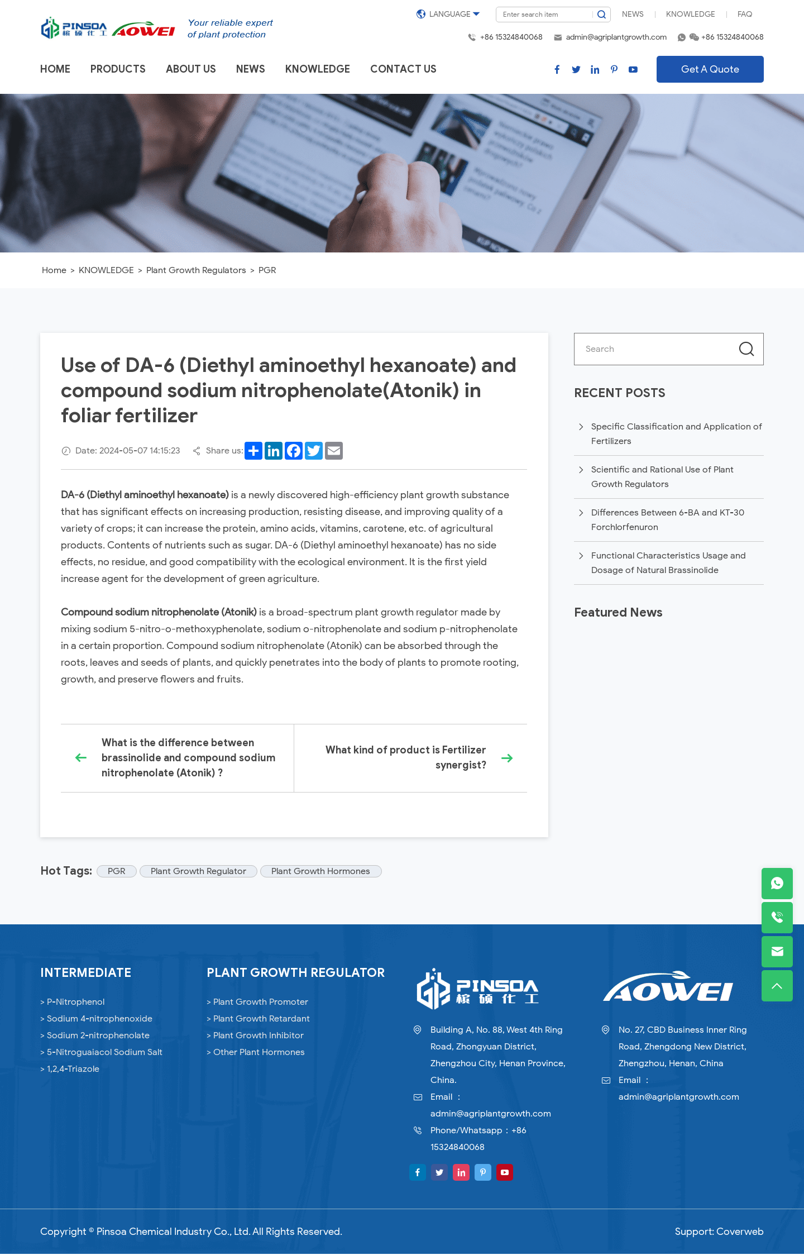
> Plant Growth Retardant (258, 1019)
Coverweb (740, 1233)
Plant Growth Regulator (200, 872)
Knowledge (690, 14)
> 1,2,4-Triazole (69, 1070)
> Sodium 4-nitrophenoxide (96, 1019)
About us (191, 69)
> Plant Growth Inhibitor (255, 1036)
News (633, 14)
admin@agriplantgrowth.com (616, 37)
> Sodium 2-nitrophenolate (95, 1036)
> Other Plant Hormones (256, 1053)
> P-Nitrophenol (72, 1003)
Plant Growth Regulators (196, 270)
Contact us (403, 69)
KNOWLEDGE (106, 270)
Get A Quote (710, 69)
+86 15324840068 (511, 37)
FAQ (745, 14)
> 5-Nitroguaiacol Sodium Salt (101, 1053)
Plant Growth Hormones (323, 872)
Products (118, 69)
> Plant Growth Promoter (257, 1003)
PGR (267, 270)
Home (55, 69)
